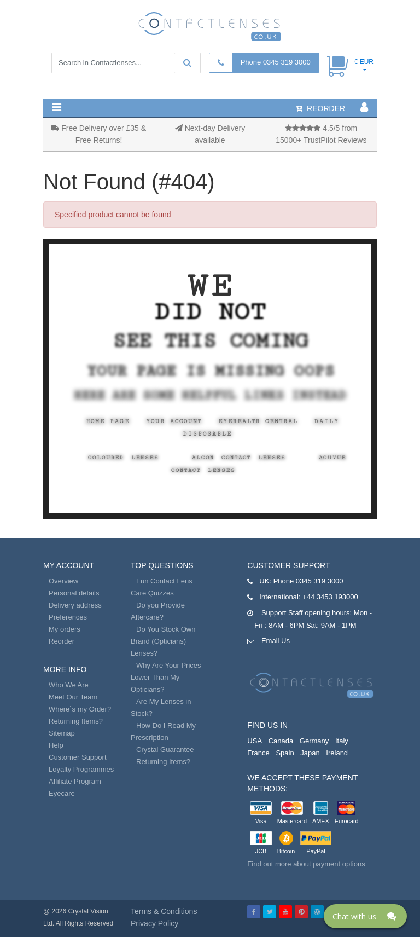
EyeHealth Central (258, 421)
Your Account (174, 421)
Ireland (337, 753)
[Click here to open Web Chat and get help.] (365, 916)
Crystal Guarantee (165, 749)
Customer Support (78, 757)
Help (56, 745)
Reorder (61, 641)
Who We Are (69, 685)
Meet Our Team (73, 697)
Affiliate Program (75, 781)
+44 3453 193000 (330, 597)
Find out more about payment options (306, 864)
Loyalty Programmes (81, 769)
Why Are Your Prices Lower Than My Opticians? (166, 677)
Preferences (68, 617)
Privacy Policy (154, 923)
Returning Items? (76, 721)
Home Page (108, 421)
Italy (341, 741)
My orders (64, 629)
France (258, 753)
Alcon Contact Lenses (239, 457)
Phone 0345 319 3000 (276, 62)
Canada (281, 741)
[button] (56, 107)
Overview (63, 581)
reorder (320, 108)
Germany (314, 741)
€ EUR (364, 62)
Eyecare (62, 793)
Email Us (275, 641)
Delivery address (75, 605)
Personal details (74, 593)
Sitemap (62, 733)
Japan (309, 753)
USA (254, 741)
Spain (285, 753)
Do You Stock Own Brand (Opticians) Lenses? (163, 641)
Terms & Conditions (164, 911)
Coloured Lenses (123, 457)
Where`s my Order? (80, 709)
